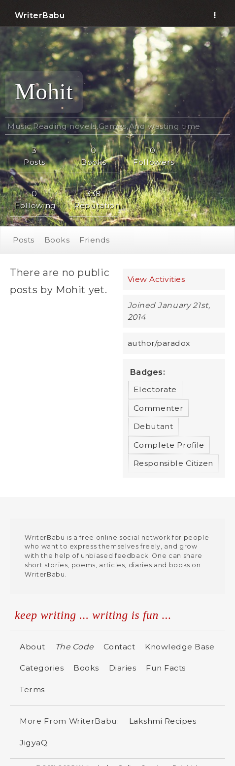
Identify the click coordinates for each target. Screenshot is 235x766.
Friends (94, 240)
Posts (23, 240)
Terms (32, 689)
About (32, 646)
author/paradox (159, 343)
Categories (42, 668)
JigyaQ (33, 742)
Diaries (122, 668)
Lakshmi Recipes (163, 721)
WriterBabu (40, 15)
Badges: (148, 372)
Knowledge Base (179, 646)
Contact (119, 646)
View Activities (156, 279)
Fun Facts (166, 668)
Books (57, 240)
